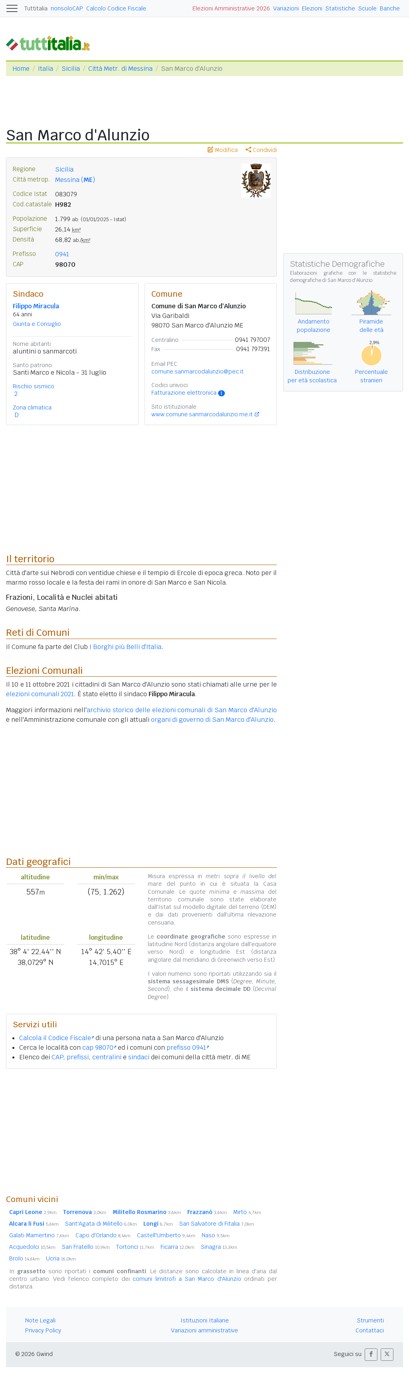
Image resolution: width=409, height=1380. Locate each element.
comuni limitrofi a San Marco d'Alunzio (187, 1278)
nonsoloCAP (67, 8)
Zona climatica (32, 407)
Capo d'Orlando (103, 1235)
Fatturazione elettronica (188, 392)
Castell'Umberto (166, 1235)
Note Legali (40, 1320)
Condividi (261, 150)
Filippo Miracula (36, 306)
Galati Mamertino (39, 1235)
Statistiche (340, 8)
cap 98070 (99, 1047)
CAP (57, 1057)
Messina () (75, 180)
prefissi (78, 1057)
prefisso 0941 (188, 1047)
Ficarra (178, 1246)
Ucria (61, 1258)
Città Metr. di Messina (120, 68)
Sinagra (219, 1246)
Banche (390, 8)
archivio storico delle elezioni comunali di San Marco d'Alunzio (182, 710)
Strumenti (370, 1320)
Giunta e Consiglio (37, 324)
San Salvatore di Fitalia (216, 1223)
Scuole (367, 8)
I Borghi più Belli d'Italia (125, 647)
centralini (106, 1057)
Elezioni (312, 8)
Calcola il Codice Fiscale (56, 1038)
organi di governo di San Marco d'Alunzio (212, 719)
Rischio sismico (33, 386)
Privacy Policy (43, 1330)
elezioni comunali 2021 (40, 694)
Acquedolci (32, 1246)
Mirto (247, 1212)
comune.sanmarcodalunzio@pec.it (197, 371)
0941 (62, 254)
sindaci (138, 1057)
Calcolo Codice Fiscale (116, 8)
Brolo (24, 1258)
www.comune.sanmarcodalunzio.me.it (202, 414)
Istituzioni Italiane (205, 1320)
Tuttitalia (36, 8)
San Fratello (86, 1246)
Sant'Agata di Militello (101, 1223)
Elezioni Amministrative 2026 (231, 8)
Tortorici (135, 1246)
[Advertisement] (141, 1131)
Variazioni (286, 8)
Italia (45, 68)
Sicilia (71, 68)
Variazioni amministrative (204, 1330)
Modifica (223, 150)
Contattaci (369, 1330)
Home (21, 68)
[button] (371, 1354)
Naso (216, 1235)
